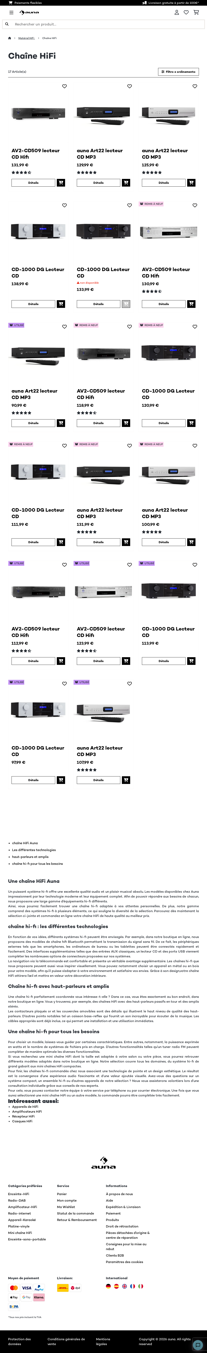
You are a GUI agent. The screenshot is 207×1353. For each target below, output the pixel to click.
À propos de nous (119, 1194)
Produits (112, 1220)
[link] (38, 112)
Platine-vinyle (19, 1226)
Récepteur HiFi (23, 1116)
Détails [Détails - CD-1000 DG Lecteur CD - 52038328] (33, 542)
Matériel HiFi (26, 38)
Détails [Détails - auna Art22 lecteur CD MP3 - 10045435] (98, 183)
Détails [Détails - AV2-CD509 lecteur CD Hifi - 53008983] (98, 661)
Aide (109, 1200)
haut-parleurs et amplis (30, 857)
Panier (62, 1194)
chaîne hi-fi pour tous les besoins (37, 864)
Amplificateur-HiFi (22, 1207)
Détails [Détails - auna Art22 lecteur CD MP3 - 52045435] (98, 542)
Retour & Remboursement (77, 1220)
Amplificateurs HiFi (27, 1111)
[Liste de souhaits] (186, 12)
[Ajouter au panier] (61, 183)
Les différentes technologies (34, 850)
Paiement (113, 1213)
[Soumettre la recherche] (6, 24)
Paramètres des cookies (124, 1262)
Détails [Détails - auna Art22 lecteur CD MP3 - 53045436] (98, 780)
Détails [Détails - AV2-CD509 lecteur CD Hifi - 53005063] (33, 661)
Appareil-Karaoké (22, 1220)
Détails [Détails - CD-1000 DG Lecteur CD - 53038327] (164, 661)
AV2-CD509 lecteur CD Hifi (35, 153)
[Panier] (196, 12)
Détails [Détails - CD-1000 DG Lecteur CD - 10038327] (98, 304)
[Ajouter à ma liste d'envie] (64, 86)
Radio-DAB (17, 1200)
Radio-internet (19, 1213)
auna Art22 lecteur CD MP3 (100, 153)
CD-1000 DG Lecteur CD (38, 272)
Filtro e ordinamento (178, 72)
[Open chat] (198, 1345)
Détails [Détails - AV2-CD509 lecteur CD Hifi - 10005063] (33, 183)
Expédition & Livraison (123, 1207)
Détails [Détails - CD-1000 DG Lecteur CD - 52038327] (164, 423)
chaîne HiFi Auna (25, 843)
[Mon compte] (177, 12)
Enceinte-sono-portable (27, 1239)
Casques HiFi (22, 1121)
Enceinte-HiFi (18, 1194)
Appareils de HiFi (25, 1107)
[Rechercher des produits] (103, 24)
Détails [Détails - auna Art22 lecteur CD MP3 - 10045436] (164, 183)
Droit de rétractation (122, 1226)
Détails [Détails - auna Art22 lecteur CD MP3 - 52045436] (164, 542)
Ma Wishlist (66, 1207)
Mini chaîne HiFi (20, 1233)
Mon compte (67, 1200)
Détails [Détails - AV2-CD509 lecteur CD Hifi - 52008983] (164, 304)
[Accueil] (13, 38)
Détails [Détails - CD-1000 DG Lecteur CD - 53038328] (33, 780)
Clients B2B (115, 1255)
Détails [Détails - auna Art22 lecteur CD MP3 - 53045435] (33, 423)
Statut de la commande (75, 1213)
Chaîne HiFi (49, 38)
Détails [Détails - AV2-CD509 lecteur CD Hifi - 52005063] (98, 423)
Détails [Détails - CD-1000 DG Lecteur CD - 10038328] (33, 304)
